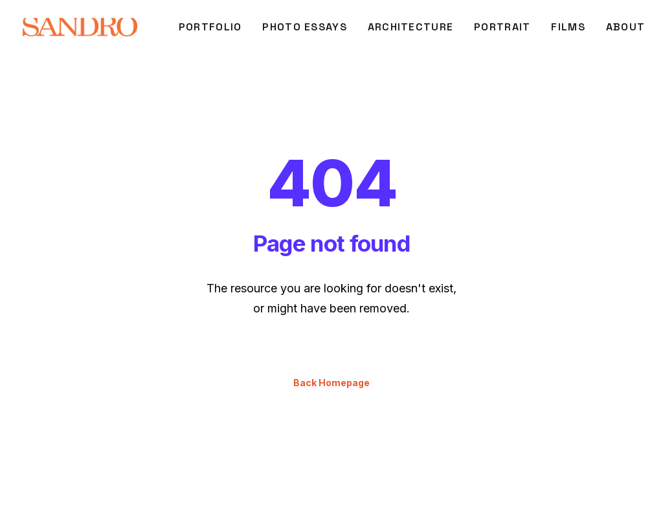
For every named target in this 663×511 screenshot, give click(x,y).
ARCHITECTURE (410, 27)
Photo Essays (304, 27)
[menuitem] (210, 27)
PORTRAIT (502, 27)
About (625, 27)
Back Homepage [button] (331, 359)
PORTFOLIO (210, 27)
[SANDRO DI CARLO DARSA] (79, 27)
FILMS (568, 27)
